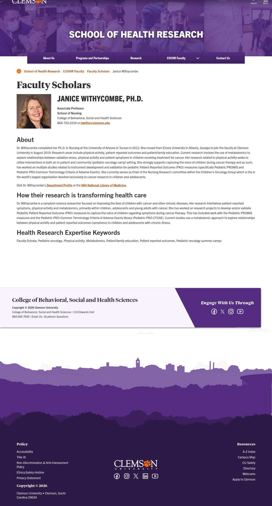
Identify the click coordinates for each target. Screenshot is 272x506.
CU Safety (248, 463)
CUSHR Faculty (176, 58)
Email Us (37, 316)
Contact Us (223, 58)
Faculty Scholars (98, 71)
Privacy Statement (29, 478)
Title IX (21, 457)
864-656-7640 (20, 316)
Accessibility (25, 451)
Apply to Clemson (243, 479)
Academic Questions (56, 316)
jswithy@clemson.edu (95, 123)
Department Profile (59, 185)
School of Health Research (42, 71)
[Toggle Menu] (265, 6)
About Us (48, 58)
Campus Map (246, 457)
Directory (249, 468)
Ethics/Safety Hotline (30, 472)
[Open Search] (253, 6)
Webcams (249, 474)
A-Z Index (249, 451)
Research (136, 58)
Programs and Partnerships (92, 58)
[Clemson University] (29, 9)
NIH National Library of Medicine (103, 185)
